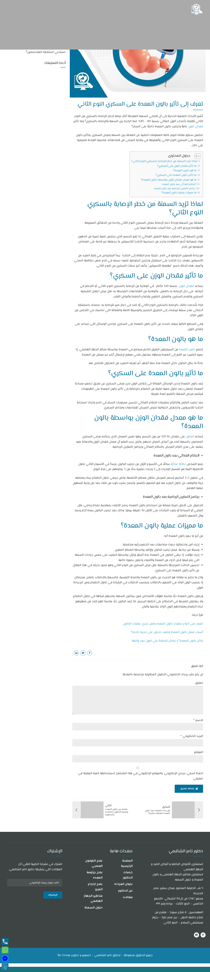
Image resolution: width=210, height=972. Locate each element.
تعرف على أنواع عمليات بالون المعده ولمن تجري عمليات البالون (163, 624)
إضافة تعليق (187, 789)
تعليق (199, 683)
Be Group (64, 955)
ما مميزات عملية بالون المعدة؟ (179, 193)
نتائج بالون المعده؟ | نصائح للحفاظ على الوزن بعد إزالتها (167, 641)
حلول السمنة (93, 907)
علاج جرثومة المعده (95, 875)
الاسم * (198, 720)
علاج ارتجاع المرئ (95, 887)
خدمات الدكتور (128, 875)
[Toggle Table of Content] (196, 156)
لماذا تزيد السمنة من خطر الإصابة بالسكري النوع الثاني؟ (164, 161)
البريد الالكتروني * (191, 736)
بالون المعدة (187, 349)
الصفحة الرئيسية (127, 864)
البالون (190, 436)
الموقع (198, 752)
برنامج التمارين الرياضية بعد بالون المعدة (174, 189)
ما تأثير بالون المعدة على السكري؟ (176, 175)
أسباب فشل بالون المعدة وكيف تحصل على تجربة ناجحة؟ (167, 632)
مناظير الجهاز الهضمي (93, 899)
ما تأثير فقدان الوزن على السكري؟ (177, 166)
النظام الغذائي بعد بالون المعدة (179, 184)
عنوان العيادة (123, 884)
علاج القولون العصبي (94, 864)
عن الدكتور (125, 890)
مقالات (128, 897)
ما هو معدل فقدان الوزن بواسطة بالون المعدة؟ (169, 180)
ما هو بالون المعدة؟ (185, 170)
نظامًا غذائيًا (178, 464)
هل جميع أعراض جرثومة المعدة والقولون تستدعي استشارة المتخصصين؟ (40, 50)
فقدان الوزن (195, 126)
